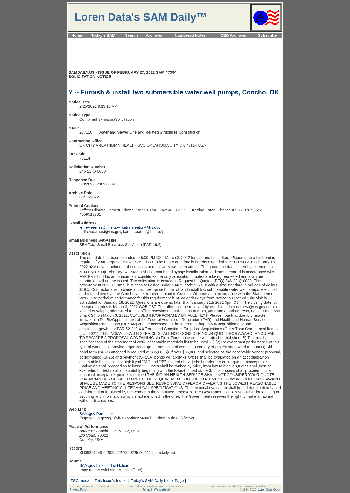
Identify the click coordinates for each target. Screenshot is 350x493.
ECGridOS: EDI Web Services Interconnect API (156, 486)
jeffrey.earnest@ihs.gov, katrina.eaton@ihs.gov (119, 227)
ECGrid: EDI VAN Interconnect (94, 486)
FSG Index (80, 480)
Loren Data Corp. (269, 489)
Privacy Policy (79, 489)
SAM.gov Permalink (96, 413)
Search (131, 35)
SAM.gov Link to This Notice (103, 465)
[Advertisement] (175, 41)
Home (76, 35)
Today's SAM (103, 35)
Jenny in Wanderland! (156, 489)
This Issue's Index (110, 480)
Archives (154, 35)
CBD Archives (233, 35)
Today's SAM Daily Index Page (157, 480)
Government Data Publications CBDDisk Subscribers (238, 486)
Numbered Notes (190, 35)
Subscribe (267, 35)
